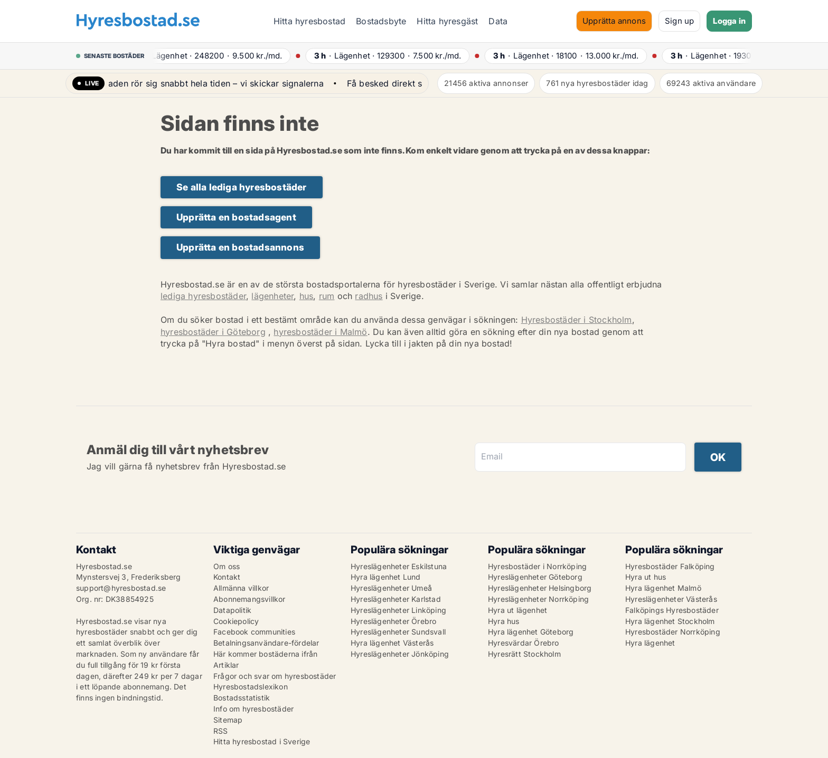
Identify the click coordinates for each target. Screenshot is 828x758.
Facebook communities (254, 631)
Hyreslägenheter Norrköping (538, 598)
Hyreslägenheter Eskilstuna (399, 566)
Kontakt (226, 576)
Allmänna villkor (241, 587)
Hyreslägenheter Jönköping (400, 653)
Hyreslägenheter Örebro (393, 621)
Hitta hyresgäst (447, 21)
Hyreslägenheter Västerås (671, 598)
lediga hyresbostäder (203, 296)
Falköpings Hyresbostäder (672, 610)
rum (327, 296)
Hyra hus (504, 621)
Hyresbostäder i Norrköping (537, 566)
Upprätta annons (614, 21)
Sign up (679, 21)
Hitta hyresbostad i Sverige (261, 741)
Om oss (226, 566)
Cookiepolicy (236, 621)
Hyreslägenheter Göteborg (535, 576)
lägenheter (272, 296)
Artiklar (226, 664)
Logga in (729, 21)
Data (497, 21)
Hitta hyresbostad (309, 21)
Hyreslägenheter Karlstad (396, 598)
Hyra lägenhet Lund (386, 576)
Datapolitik (232, 610)
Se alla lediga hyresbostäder (241, 187)
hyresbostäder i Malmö (320, 332)
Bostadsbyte (381, 21)
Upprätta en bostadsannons (240, 247)
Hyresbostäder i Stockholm (576, 319)
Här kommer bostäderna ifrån (265, 653)
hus (306, 296)
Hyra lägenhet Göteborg (530, 631)
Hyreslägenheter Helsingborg (539, 587)
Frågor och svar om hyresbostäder (274, 675)
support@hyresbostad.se (121, 587)
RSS (220, 730)
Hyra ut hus (645, 576)
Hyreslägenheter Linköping (398, 610)
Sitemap (227, 719)
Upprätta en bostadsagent (236, 217)
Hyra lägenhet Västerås (392, 642)
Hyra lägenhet (650, 642)
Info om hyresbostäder (253, 708)
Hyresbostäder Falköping (670, 566)
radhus (368, 296)
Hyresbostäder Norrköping (672, 631)
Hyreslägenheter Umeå (391, 587)
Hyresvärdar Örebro (523, 642)
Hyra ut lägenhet (517, 610)
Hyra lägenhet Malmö (663, 587)
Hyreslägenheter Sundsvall (398, 631)
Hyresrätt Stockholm (524, 653)
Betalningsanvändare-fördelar (266, 642)
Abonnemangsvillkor (249, 598)
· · (219, 56)
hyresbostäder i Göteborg (213, 332)
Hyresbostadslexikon (250, 686)
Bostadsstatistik (241, 697)
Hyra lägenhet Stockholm (670, 621)
